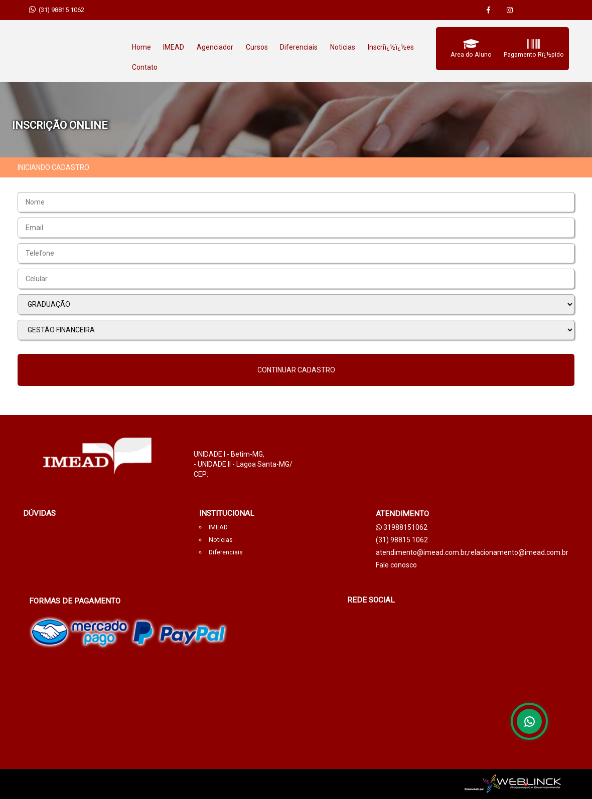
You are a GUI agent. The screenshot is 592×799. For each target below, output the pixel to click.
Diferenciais (299, 47)
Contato (145, 67)
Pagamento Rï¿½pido (534, 54)
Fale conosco (396, 565)
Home (141, 47)
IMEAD (173, 47)
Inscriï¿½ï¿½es (391, 47)
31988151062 (401, 527)
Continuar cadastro (296, 370)
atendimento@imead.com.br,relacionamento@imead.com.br (472, 552)
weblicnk (281, 784)
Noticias (342, 47)
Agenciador (215, 47)
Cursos (257, 47)
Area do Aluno (471, 54)
